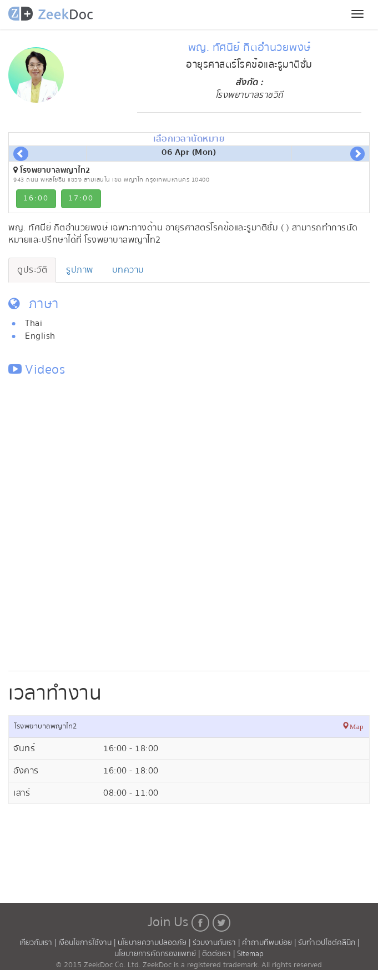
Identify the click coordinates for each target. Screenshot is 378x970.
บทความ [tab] (128, 270)
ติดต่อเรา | (219, 954)
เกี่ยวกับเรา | (38, 943)
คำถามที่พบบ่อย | (270, 943)
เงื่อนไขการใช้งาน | (88, 943)
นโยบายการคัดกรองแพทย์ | (158, 954)
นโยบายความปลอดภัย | (155, 943)
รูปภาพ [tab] (79, 270)
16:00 (36, 198)
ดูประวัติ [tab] (32, 270)
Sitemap (250, 954)
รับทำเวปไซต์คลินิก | (328, 943)
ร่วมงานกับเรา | (216, 943)
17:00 (81, 198)
